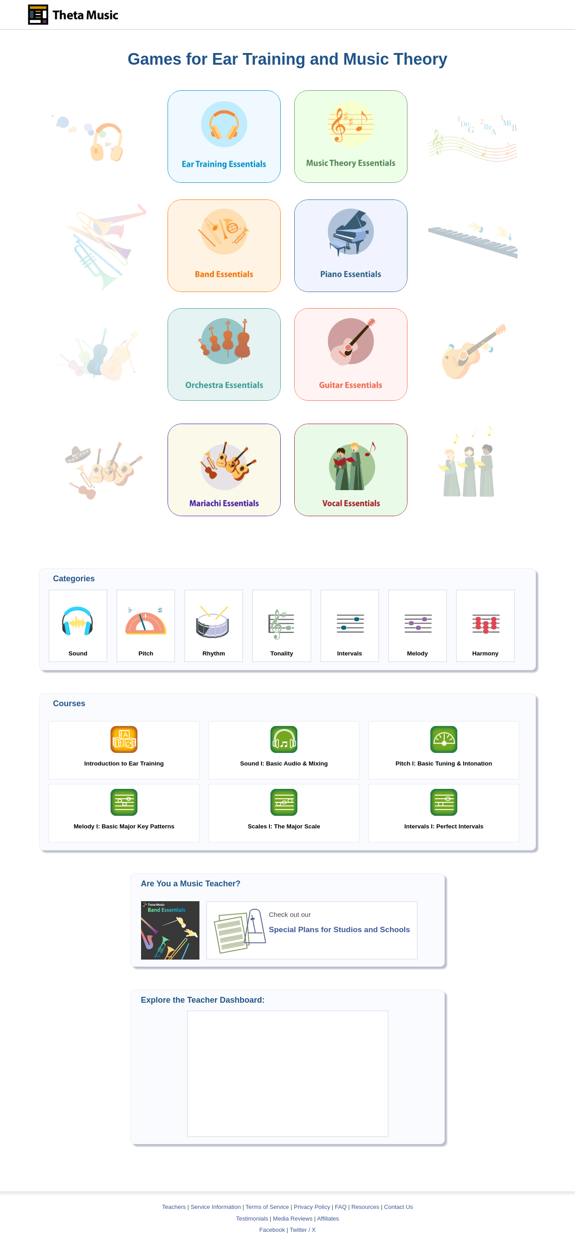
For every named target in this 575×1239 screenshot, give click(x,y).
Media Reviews (293, 1218)
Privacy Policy (312, 1207)
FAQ (341, 1207)
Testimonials (252, 1218)
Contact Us (398, 1207)
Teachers (174, 1207)
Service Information (215, 1207)
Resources (365, 1207)
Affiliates (328, 1218)
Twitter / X (303, 1229)
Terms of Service (267, 1207)
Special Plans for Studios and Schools (339, 929)
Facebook (272, 1229)
